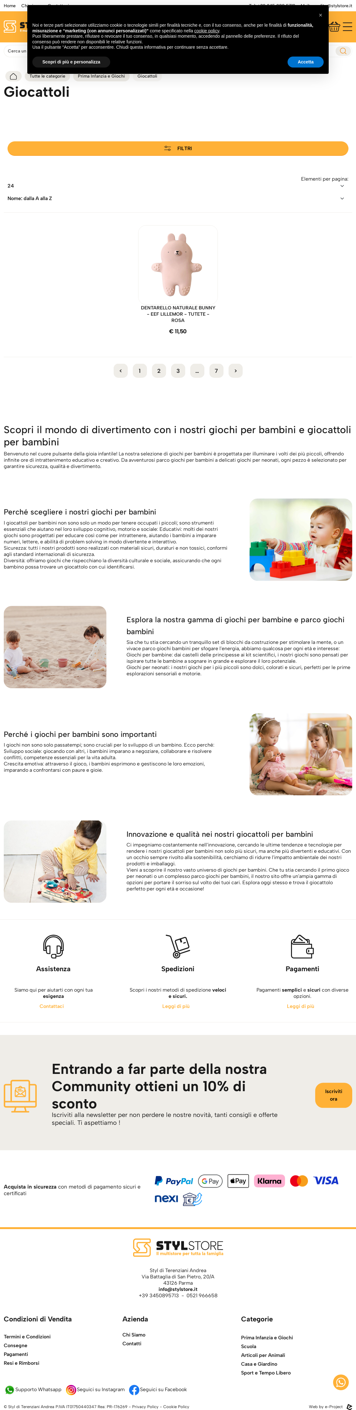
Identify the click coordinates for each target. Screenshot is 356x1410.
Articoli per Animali (263, 1370)
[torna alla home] (13, 76)
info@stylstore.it (178, 1289)
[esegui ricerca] (343, 51)
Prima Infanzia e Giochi (267, 1352)
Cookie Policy (176, 1406)
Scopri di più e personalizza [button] (71, 61)
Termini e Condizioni (27, 1348)
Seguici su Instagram (95, 1389)
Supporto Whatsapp (33, 1389)
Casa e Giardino (259, 1378)
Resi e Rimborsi (21, 1374)
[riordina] (178, 186)
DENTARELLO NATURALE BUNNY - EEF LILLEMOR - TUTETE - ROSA (178, 314)
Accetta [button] (306, 61)
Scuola (248, 1361)
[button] (321, 15)
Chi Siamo (133, 1340)
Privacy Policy (145, 1406)
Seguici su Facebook (157, 1389)
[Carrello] (334, 27)
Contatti (131, 1349)
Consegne (15, 1357)
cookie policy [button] (206, 30)
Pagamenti (16, 1366)
